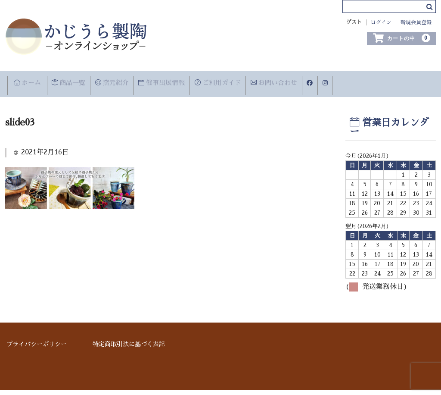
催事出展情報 (206, 82)
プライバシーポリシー (36, 349)
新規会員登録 (416, 22)
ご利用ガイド (277, 82)
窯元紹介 (142, 82)
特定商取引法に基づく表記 (129, 349)
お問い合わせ (347, 82)
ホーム (32, 82)
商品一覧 (86, 82)
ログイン (381, 22)
